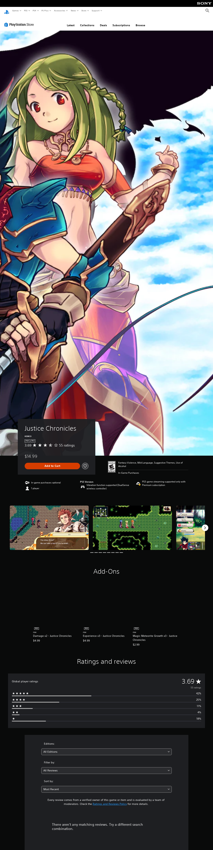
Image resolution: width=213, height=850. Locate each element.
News (73, 10)
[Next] (205, 524)
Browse (140, 21)
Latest (71, 21)
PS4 (34, 10)
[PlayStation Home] (6, 11)
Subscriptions (121, 21)
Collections (87, 21)
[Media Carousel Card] (49, 524)
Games (15, 10)
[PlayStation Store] (20, 21)
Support (95, 10)
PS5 (26, 10)
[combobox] (106, 748)
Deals (103, 21)
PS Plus (45, 10)
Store (83, 10)
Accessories (59, 10)
